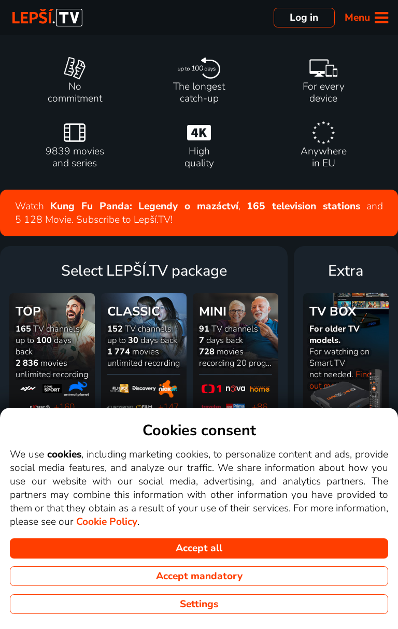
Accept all (199, 548)
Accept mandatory (199, 576)
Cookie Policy (106, 521)
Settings (199, 604)
